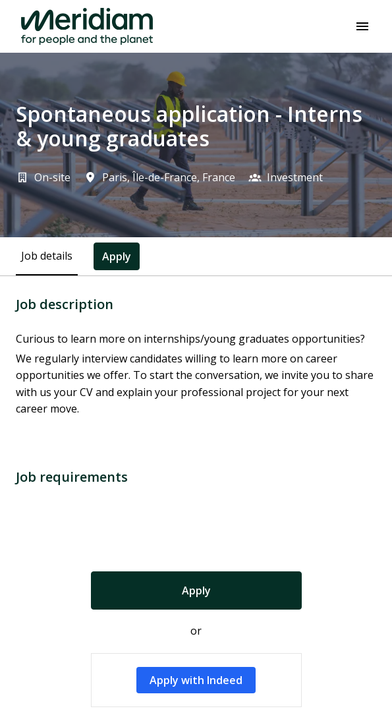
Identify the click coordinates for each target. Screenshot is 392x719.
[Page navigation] (362, 26)
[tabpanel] (196, 502)
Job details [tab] (46, 255)
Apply (196, 590)
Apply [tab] (116, 256)
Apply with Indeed (196, 680)
